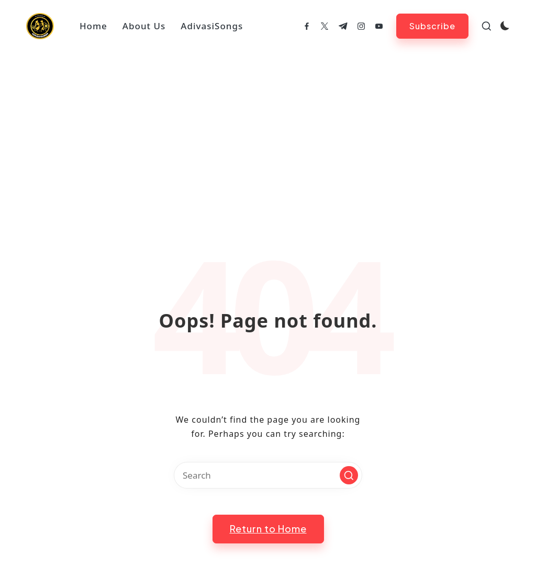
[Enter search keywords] (268, 475)
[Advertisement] (268, 130)
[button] (432, 26)
